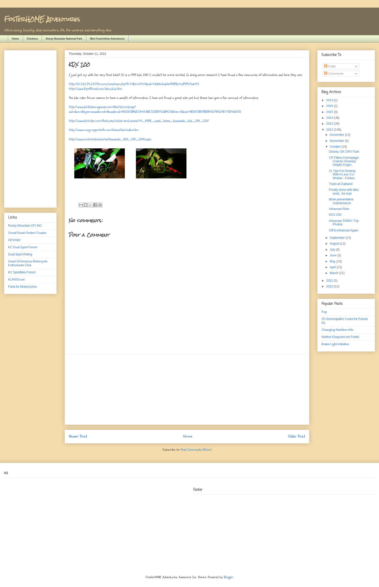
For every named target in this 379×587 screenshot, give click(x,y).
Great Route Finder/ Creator (27, 233)
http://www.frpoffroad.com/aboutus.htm (95, 89)
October (335, 146)
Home (15, 38)
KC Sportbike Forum (22, 272)
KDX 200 (335, 215)
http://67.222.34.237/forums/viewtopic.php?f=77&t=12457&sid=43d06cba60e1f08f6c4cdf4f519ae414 (134, 84)
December (337, 135)
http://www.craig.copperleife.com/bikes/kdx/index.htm (104, 130)
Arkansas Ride (339, 209)
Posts (330, 66)
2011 (330, 280)
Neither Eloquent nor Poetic (340, 337)
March (334, 273)
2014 (330, 118)
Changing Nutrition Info (337, 330)
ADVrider (14, 240)
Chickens (32, 38)
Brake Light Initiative (335, 344)
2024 (330, 100)
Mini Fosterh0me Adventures (107, 38)
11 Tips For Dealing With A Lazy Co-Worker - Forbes (342, 174)
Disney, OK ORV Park (344, 151)
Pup (324, 312)
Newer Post (78, 436)
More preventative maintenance (341, 201)
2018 (330, 106)
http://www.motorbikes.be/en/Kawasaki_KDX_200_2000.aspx (110, 139)
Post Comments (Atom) (196, 449)
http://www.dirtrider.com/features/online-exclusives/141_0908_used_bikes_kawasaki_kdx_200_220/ (139, 121)
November (337, 141)
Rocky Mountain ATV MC (25, 225)
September (337, 237)
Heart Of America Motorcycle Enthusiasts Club (28, 263)
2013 (330, 123)
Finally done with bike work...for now (344, 191)
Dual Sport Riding (20, 254)
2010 (330, 286)
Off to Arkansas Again (343, 230)
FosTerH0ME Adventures (42, 19)
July (333, 249)
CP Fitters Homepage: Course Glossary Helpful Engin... (344, 161)
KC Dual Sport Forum (22, 247)
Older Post (296, 436)
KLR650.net (16, 279)
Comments (333, 73)
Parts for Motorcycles (22, 286)
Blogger (228, 577)
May (333, 261)
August (335, 243)
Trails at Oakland (340, 184)
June (333, 255)
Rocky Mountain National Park (64, 38)
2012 (330, 129)
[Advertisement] (187, 389)
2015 (330, 112)
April (333, 267)
